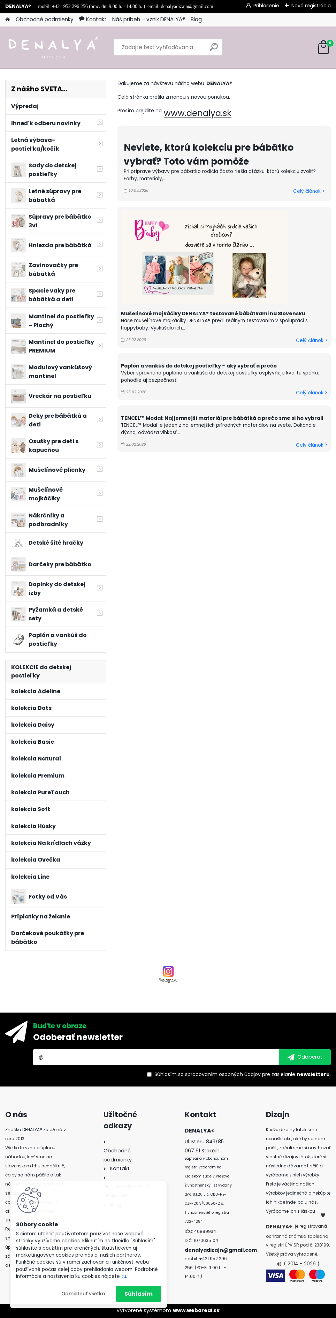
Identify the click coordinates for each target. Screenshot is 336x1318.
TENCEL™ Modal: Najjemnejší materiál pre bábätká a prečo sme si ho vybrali (222, 418)
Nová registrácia (311, 5)
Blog (196, 19)
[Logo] (53, 47)
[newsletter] (304, 1057)
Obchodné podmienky (45, 19)
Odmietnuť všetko (83, 1293)
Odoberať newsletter (78, 1037)
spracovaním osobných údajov (223, 1074)
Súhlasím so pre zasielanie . (242, 1074)
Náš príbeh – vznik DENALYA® (148, 19)
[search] (214, 49)
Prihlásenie (266, 5)
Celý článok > (308, 191)
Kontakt (93, 19)
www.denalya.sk (197, 113)
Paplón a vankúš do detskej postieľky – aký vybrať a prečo (199, 365)
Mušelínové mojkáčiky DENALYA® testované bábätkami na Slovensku (213, 313)
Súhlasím (138, 1294)
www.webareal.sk (196, 1310)
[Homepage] (7, 19)
